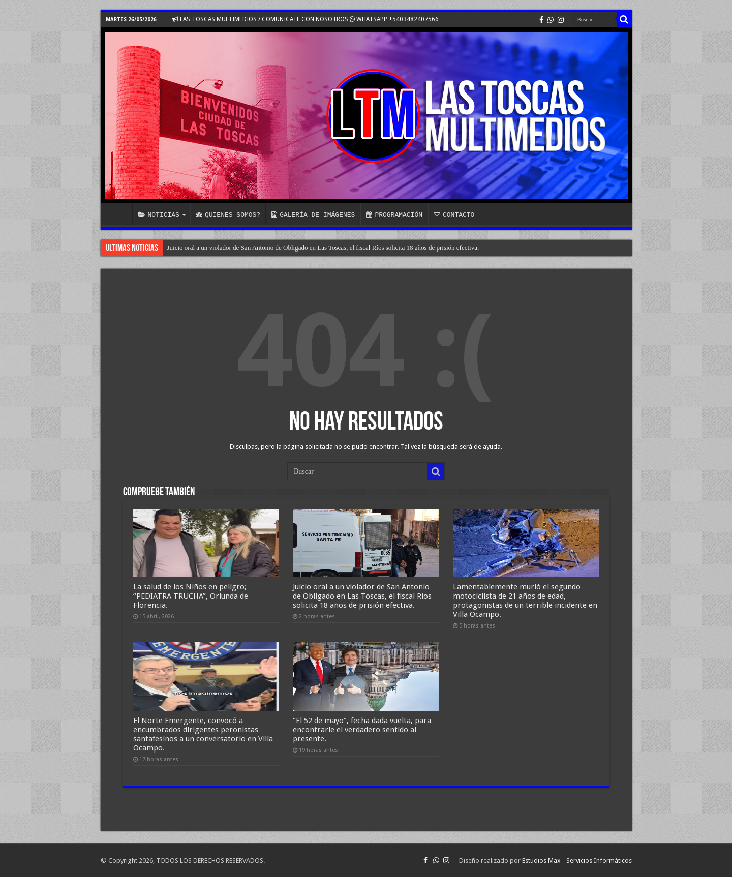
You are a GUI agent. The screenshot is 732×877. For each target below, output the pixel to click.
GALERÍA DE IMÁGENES (313, 215)
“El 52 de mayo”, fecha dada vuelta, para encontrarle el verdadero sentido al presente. (362, 729)
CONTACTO (454, 215)
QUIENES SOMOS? (228, 215)
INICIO (119, 214)
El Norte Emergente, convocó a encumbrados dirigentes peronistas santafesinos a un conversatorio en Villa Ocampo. (203, 734)
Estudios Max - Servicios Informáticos (577, 860)
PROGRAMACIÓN (394, 215)
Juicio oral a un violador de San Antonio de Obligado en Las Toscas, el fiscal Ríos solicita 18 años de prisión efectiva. (323, 248)
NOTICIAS (158, 215)
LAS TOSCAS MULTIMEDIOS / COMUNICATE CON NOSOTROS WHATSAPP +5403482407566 (305, 19)
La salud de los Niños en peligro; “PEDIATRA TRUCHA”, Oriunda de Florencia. (190, 596)
